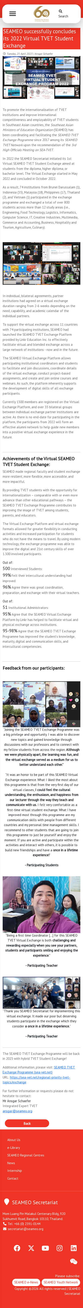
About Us (13, 1140)
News (11, 1163)
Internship (14, 1170)
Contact (12, 1178)
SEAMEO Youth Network (61, 1282)
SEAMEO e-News (26, 1282)
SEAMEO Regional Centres (25, 1155)
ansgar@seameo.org (17, 1111)
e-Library (13, 1148)
